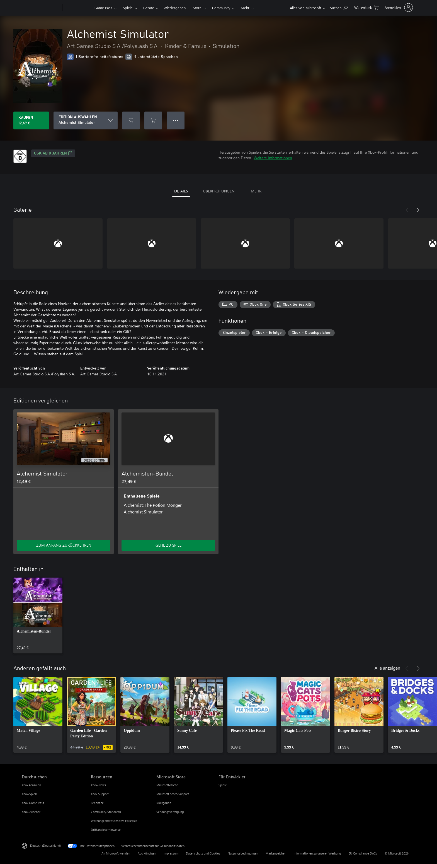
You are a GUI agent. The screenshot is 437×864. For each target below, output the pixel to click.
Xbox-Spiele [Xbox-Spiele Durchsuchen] (30, 794)
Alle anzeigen (387, 668)
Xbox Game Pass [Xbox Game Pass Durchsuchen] (33, 803)
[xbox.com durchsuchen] (338, 7)
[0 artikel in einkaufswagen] (366, 7)
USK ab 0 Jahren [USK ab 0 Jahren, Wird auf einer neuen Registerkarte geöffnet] (53, 153)
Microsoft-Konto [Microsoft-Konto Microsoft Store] (167, 785)
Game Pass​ (103, 7)
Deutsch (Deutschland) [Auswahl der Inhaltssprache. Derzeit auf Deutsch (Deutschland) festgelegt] (45, 845)
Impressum (171, 853)
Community (221, 7)
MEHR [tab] (256, 191)
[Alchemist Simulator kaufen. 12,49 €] (31, 120)
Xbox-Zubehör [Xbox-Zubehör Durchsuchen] (31, 812)
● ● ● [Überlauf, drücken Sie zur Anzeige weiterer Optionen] (175, 120)
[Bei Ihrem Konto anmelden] (398, 7)
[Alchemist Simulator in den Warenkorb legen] (153, 120)
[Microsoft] (41, 7)
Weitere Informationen (273, 157)
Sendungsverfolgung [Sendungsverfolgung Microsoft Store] (170, 812)
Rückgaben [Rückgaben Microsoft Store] (163, 803)
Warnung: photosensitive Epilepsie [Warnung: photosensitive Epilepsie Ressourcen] (114, 820)
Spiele (128, 7)
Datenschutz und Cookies (203, 853)
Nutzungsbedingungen (243, 853)
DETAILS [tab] (181, 191)
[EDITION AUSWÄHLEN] (86, 120)
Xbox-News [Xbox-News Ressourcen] (98, 785)
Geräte (148, 7)
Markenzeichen (276, 853)
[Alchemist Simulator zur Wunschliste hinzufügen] (131, 120)
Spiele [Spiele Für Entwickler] (223, 785)
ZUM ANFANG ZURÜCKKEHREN (63, 545)
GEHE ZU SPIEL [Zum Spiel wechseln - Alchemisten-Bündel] (168, 545)
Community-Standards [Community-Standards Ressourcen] (106, 812)
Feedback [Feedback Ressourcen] (97, 803)
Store (197, 7)
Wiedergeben (175, 7)
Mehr (245, 7)
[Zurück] (406, 210)
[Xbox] (77, 7)
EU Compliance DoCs (362, 853)
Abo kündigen (147, 853)
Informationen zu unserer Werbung (317, 853)
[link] (37, 615)
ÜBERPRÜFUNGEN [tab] (218, 191)
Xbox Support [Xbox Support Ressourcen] (100, 794)
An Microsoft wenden (115, 853)
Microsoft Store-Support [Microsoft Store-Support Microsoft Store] (172, 794)
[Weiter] (418, 210)
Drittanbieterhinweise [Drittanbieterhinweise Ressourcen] (106, 829)
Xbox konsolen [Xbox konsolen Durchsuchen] (31, 785)
